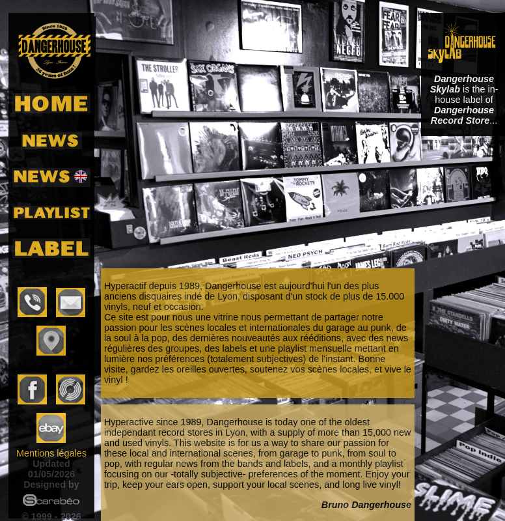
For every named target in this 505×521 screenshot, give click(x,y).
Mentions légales (51, 453)
